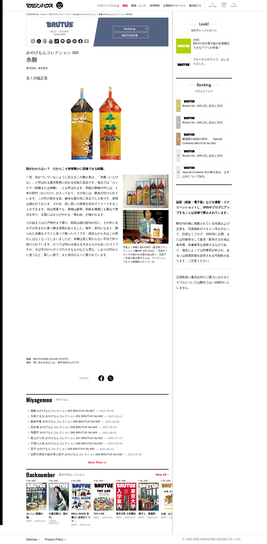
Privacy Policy (54, 539)
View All (162, 474)
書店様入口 (195, 5)
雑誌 (125, 5)
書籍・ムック (138, 5)
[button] (165, 501)
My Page (213, 3)
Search (234, 3)
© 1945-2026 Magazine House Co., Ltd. (211, 539)
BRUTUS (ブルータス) (59, 14)
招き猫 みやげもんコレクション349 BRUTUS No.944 (74, 427)
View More (97, 462)
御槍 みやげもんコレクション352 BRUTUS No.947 (72, 410)
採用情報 (154, 5)
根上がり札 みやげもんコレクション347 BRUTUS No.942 (76, 438)
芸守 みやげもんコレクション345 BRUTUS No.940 (72, 448)
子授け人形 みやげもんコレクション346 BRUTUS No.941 (76, 443)
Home (43, 14)
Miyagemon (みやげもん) (84, 14)
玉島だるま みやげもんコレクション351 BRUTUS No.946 (76, 416)
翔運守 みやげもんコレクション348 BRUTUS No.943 (74, 432)
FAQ (224, 3)
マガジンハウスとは (108, 5)
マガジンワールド (44, 5)
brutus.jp (135, 28)
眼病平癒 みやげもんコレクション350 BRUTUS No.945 (75, 421)
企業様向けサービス (174, 5)
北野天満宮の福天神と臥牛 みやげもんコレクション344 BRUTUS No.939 (86, 454)
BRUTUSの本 (134, 35)
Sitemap (31, 539)
